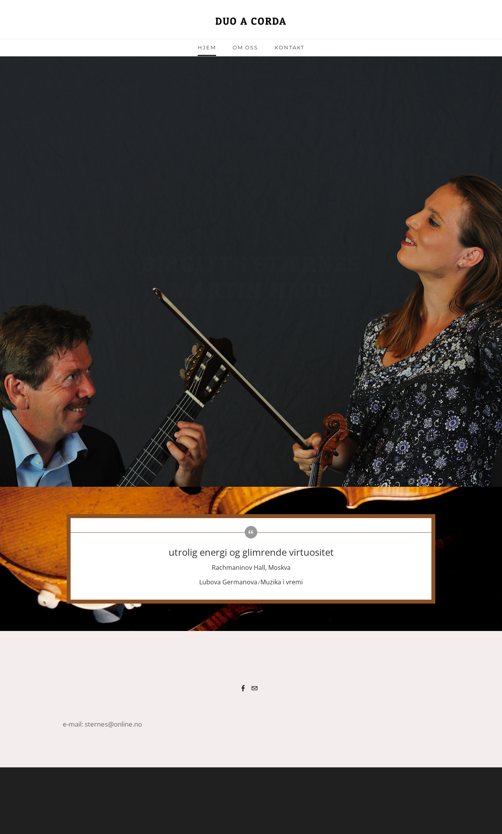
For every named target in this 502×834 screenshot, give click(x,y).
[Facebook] (243, 688)
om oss (245, 47)
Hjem (207, 47)
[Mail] (254, 688)
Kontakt (289, 47)
